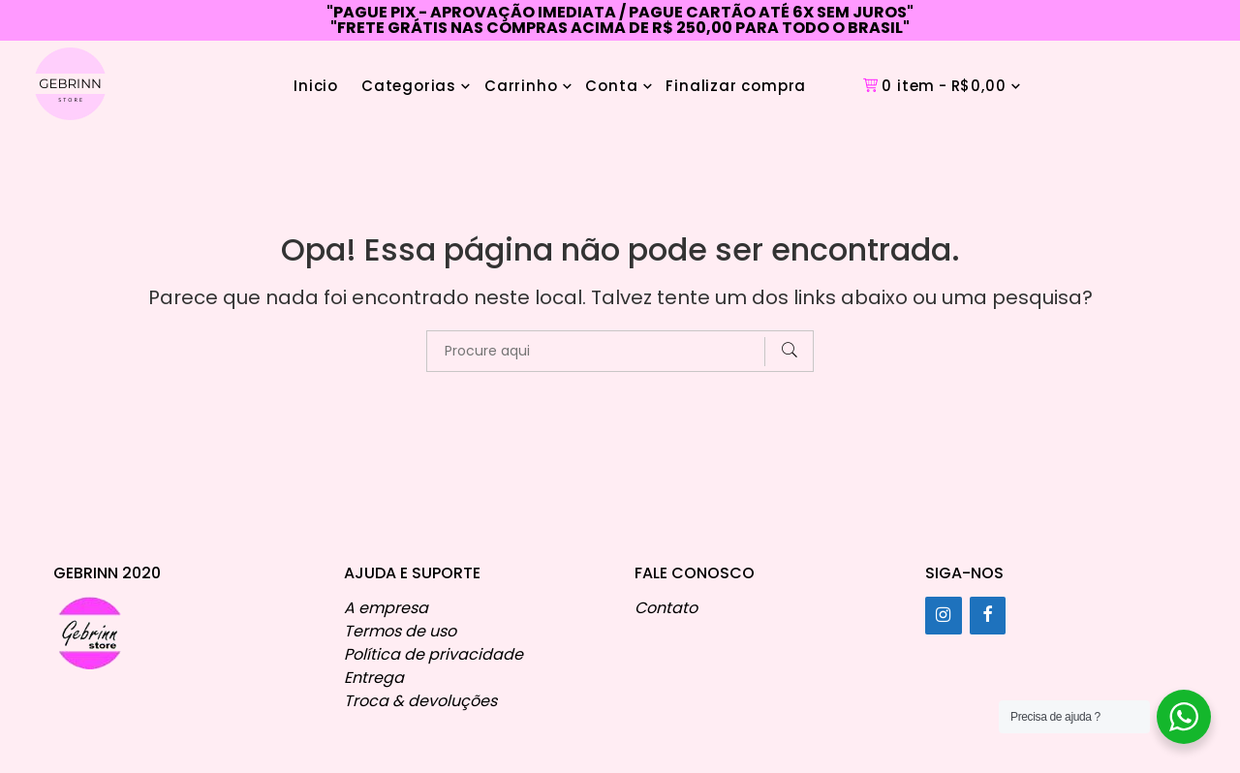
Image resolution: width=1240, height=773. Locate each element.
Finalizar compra (736, 86)
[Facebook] (988, 615)
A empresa (386, 608)
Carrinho (520, 86)
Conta (611, 86)
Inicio (316, 86)
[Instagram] (943, 615)
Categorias (408, 86)
